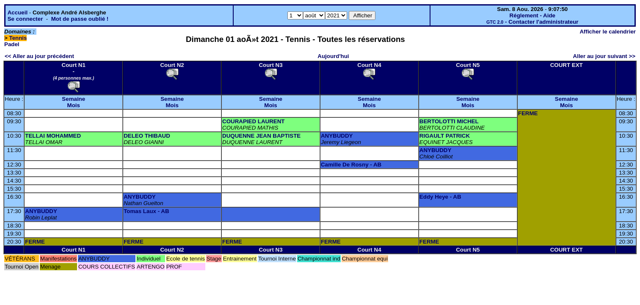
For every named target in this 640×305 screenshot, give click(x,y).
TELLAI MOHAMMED (53, 136)
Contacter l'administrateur (543, 22)
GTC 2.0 (494, 22)
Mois (73, 105)
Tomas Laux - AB (146, 211)
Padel (11, 44)
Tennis (18, 38)
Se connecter (25, 19)
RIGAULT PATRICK (444, 136)
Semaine (73, 99)
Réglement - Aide (532, 15)
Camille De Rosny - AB (351, 164)
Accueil (18, 12)
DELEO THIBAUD (147, 136)
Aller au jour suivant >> (604, 56)
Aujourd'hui (333, 56)
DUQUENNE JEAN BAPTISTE (261, 136)
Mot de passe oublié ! (80, 19)
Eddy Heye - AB (440, 197)
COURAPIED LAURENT (253, 121)
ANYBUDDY (337, 136)
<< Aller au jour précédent (39, 56)
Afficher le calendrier (607, 31)
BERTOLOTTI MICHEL (449, 121)
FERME (528, 113)
